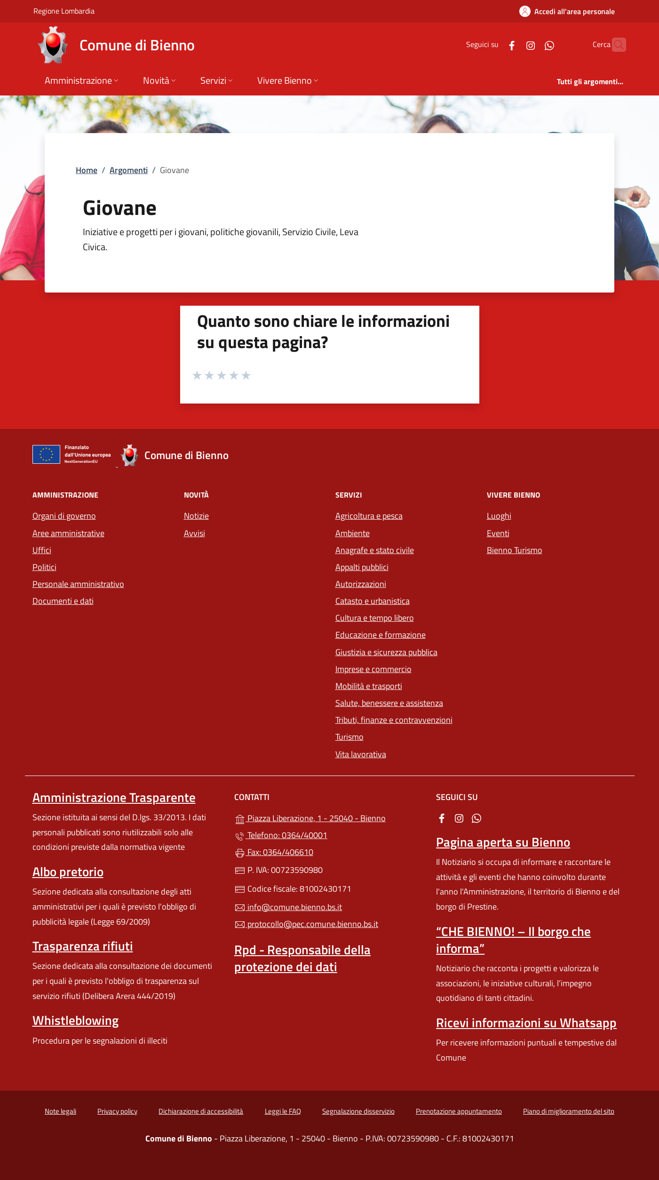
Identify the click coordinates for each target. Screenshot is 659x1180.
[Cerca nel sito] (614, 44)
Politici (44, 567)
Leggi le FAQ (283, 1111)
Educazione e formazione (380, 634)
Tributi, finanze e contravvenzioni (394, 719)
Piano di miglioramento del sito (568, 1111)
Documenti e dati (63, 600)
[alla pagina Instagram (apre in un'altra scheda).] (512, 44)
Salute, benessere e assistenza (389, 703)
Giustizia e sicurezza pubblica (386, 652)
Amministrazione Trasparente (114, 797)
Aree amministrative (68, 533)
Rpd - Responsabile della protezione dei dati (302, 958)
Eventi (498, 533)
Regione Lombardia (64, 10)
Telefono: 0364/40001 (280, 835)
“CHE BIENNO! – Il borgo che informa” (513, 939)
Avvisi (194, 533)
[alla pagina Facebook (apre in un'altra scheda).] (493, 44)
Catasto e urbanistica (372, 600)
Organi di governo (64, 515)
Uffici (41, 550)
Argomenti (129, 170)
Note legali (60, 1111)
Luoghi (499, 515)
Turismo (349, 736)
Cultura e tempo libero (374, 617)
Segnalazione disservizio (358, 1111)
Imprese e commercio (373, 669)
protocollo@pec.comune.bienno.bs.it (306, 924)
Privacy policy (117, 1111)
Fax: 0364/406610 (273, 852)
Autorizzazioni (360, 584)
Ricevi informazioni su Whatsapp (526, 1022)
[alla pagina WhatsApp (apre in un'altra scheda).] (531, 44)
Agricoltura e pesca (369, 515)
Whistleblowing (75, 1020)
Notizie (196, 515)
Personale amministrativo (78, 584)
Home (86, 170)
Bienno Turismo (514, 550)
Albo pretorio (67, 871)
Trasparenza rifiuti (82, 946)
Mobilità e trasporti (368, 686)
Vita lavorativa (360, 754)
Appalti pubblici (362, 567)
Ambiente (352, 533)
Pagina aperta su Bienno (503, 842)
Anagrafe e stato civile (374, 550)
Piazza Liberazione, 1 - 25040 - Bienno (329, 817)
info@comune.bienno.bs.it (288, 907)
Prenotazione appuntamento (459, 1111)
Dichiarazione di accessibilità (201, 1111)
